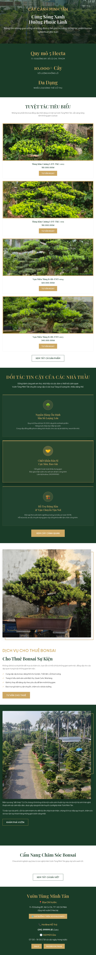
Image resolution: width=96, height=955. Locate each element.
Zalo (36, 946)
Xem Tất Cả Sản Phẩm (48, 358)
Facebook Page (54, 946)
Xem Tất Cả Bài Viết (48, 877)
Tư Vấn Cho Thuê (16, 695)
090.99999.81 (45, 929)
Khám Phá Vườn (15, 822)
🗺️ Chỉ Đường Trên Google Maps (48, 916)
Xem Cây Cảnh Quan (48, 533)
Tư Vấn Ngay (48, 173)
